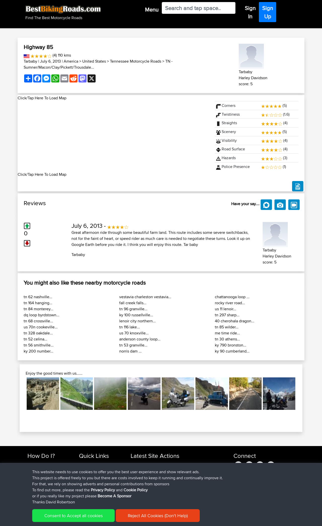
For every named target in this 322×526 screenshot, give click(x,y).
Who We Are (89, 482)
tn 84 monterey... (38, 309)
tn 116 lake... (129, 327)
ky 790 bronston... (230, 345)
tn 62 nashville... (38, 297)
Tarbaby (30, 61)
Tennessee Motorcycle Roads (135, 61)
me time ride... (227, 333)
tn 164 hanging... (38, 303)
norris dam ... (130, 351)
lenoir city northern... (137, 321)
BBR (168, 464)
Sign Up (267, 12)
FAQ (30, 494)
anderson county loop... (139, 339)
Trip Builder (88, 476)
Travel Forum (89, 470)
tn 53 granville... (133, 345)
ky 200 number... (38, 351)
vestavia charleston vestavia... (145, 297)
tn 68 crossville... (38, 321)
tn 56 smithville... (39, 345)
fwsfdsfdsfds (141, 476)
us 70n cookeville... (41, 327)
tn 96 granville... (133, 309)
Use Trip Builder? (41, 470)
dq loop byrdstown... (41, 315)
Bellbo (136, 488)
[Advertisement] (113, 136)
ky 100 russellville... (136, 315)
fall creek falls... (132, 303)
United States (94, 61)
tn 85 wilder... (226, 327)
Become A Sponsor (43, 488)
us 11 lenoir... (225, 309)
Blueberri (138, 494)
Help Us (85, 494)
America (71, 61)
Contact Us (88, 488)
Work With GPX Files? (44, 476)
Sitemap (74, 518)
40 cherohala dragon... (234, 321)
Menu (151, 10)
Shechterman (142, 464)
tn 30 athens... (227, 339)
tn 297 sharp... (227, 315)
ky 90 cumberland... (232, 351)
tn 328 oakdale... (38, 333)
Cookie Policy (120, 518)
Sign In (250, 12)
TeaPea (137, 482)
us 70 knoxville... (134, 333)
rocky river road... (230, 303)
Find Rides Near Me (43, 464)
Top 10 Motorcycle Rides (99, 464)
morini (136, 470)
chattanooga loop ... (232, 297)
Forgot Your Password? (46, 482)
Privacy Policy (95, 518)
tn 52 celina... (35, 339)
